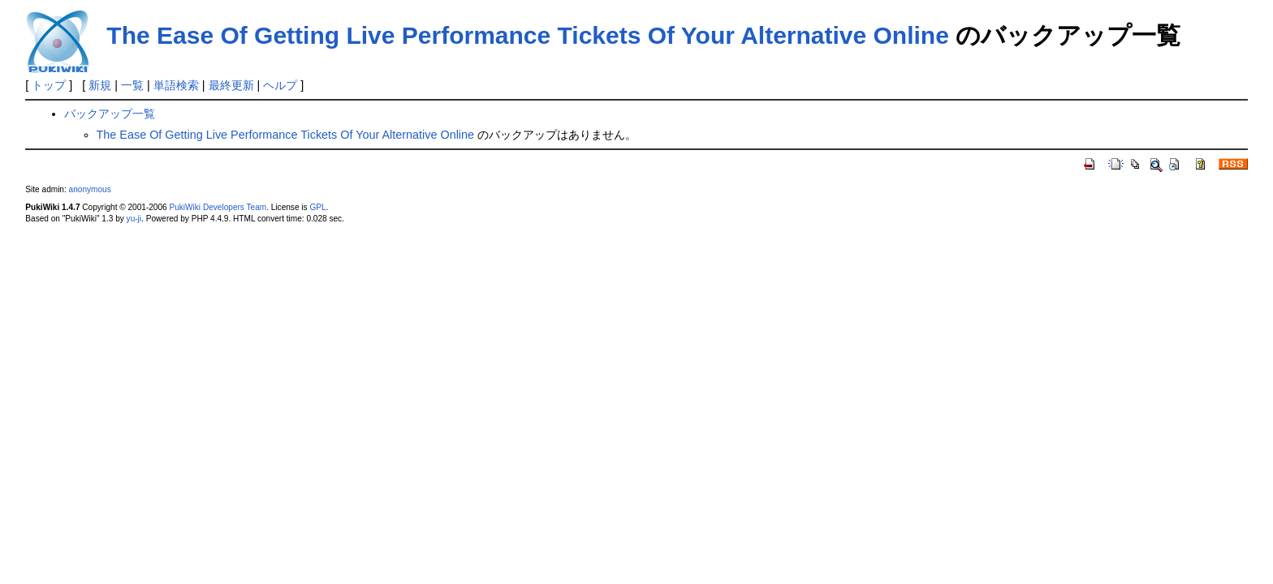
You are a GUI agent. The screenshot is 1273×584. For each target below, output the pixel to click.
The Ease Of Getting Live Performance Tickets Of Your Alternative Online (527, 35)
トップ (49, 85)
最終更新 (231, 85)
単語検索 (176, 85)
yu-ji (134, 218)
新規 (99, 85)
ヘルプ (280, 85)
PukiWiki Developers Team (217, 207)
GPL (317, 207)
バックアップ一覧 (109, 113)
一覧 (132, 85)
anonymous (90, 189)
